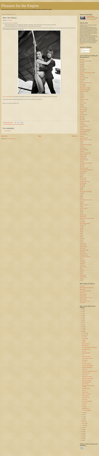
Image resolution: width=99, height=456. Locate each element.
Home (39, 136)
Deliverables (82, 148)
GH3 (81, 198)
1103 (81, 234)
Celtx (12, 23)
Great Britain (82, 243)
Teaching (81, 221)
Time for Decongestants (86, 410)
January (83, 425)
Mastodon (82, 43)
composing (82, 261)
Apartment (82, 132)
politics (81, 96)
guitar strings (82, 158)
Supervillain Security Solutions (87, 378)
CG (80, 142)
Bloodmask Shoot (83, 91)
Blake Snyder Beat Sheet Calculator (86, 287)
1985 (81, 236)
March (83, 421)
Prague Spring (82, 154)
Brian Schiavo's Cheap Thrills (85, 290)
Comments (83, 51)
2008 (82, 434)
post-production (83, 126)
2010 (82, 431)
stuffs (81, 280)
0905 (81, 211)
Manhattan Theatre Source (85, 82)
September (84, 338)
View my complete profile (91, 19)
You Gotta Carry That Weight (87, 365)
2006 (82, 438)
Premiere (81, 219)
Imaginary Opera (83, 149)
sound (81, 161)
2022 (82, 315)
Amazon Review (85, 374)
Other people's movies (84, 87)
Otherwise (82, 69)
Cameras (81, 238)
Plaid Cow (82, 248)
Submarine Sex (83, 302)
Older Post (74, 136)
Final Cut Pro (82, 179)
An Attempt (84, 404)
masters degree (83, 137)
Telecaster (82, 251)
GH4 (81, 241)
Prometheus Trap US (86, 372)
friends (81, 201)
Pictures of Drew (83, 77)
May (83, 418)
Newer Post (4, 136)
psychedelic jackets (83, 131)
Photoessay (84, 406)
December (84, 333)
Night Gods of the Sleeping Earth (86, 218)
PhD (81, 141)
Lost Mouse (84, 390)
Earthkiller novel (83, 204)
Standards (82, 184)
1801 (81, 189)
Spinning (83, 342)
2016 (82, 326)
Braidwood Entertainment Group (86, 297)
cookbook (81, 263)
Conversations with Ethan (84, 129)
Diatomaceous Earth (84, 121)
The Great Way (85, 360)
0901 (81, 229)
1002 (81, 67)
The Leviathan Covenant (84, 256)
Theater (81, 76)
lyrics (81, 271)
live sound (82, 186)
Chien (81, 240)
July (83, 414)
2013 (82, 331)
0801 (81, 64)
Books (81, 174)
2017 (82, 324)
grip (80, 268)
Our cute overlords (83, 294)
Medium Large (82, 289)
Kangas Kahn (82, 285)
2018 (82, 322)
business (81, 84)
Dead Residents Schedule (87, 376)
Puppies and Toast (83, 250)
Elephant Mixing (85, 383)
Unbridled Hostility (85, 395)
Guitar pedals (82, 245)
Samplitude (82, 156)
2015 (82, 328)
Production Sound (83, 99)
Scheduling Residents (86, 352)
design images (82, 266)
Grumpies (84, 340)
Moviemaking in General (10, 124)
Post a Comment (7, 130)
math (81, 273)
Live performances (83, 159)
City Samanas (82, 114)
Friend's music (82, 109)
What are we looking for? (86, 393)
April (83, 419)
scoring (81, 278)
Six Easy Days (82, 171)
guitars (81, 116)
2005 (82, 440)
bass (81, 194)
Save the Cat (82, 107)
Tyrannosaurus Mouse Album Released (89, 347)
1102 (81, 94)
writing (81, 228)
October (83, 336)
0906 (81, 203)
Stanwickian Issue (85, 408)
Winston (81, 119)
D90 (80, 176)
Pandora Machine (83, 168)
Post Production (83, 208)
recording (81, 86)
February (84, 423)
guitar (81, 74)
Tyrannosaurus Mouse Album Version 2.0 (89, 371)
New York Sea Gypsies (7, 96)
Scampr (81, 193)
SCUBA (81, 117)
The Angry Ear (82, 253)
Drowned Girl (82, 178)
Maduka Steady (83, 246)
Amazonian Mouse (85, 343)
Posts (82, 49)
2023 (82, 313)
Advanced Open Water (86, 356)
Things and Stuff (85, 392)
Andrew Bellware (91, 16)
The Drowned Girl (83, 255)
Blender (81, 166)
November (84, 335)
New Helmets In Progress (87, 401)
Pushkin (81, 79)
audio (81, 122)
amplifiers (81, 173)
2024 (82, 311)
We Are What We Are (86, 349)
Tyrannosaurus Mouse (19, 124)
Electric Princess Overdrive (85, 191)
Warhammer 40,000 (85, 388)
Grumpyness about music (84, 144)
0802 (81, 66)
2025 (82, 309)
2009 (82, 433)
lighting (81, 270)
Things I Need (84, 399)
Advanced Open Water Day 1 (87, 358)
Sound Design (82, 183)
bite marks (10, 20)
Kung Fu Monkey (83, 299)
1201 (81, 81)
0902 (81, 231)
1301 (81, 101)
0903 (81, 188)
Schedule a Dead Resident (87, 367)
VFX (81, 258)
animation (82, 260)
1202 (81, 97)
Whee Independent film (84, 223)
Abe (82, 354)
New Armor (84, 351)
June (83, 416)
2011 (82, 429)
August (83, 412)
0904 (81, 59)
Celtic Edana (82, 214)
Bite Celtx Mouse (85, 345)
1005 (81, 233)
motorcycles (82, 275)
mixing (81, 226)
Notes (81, 151)
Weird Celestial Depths (86, 382)
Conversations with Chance (85, 163)
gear (81, 196)
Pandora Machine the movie (85, 199)
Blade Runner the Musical (85, 139)
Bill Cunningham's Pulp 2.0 (85, 300)
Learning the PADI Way (86, 363)
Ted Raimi (82, 124)
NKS (81, 206)
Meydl (81, 106)
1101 (81, 71)
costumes (81, 265)
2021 (82, 317)
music (81, 146)
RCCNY (81, 164)
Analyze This (84, 369)
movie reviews (82, 276)
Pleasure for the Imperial (86, 380)
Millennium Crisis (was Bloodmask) (86, 72)
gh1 (80, 92)
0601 (81, 209)
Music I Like (82, 102)
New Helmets (84, 403)
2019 (82, 320)
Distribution (82, 111)
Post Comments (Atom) (11, 138)
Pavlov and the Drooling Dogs (85, 169)
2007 (82, 436)
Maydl (81, 136)
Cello (81, 213)
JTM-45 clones (82, 134)
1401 (81, 112)
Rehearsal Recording (86, 397)
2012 (82, 427)
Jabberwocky (82, 216)
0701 (81, 62)
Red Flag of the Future (84, 181)
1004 (81, 127)
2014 (82, 329)
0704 (81, 104)
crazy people (82, 224)
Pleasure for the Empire (20, 5)
